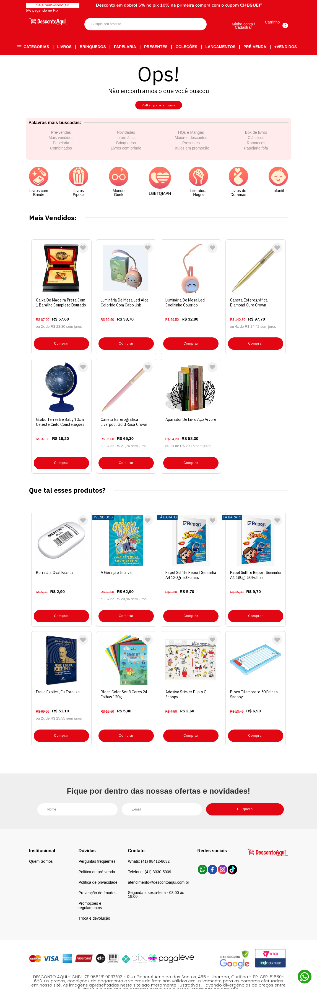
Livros (64, 47)
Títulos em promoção (191, 152)
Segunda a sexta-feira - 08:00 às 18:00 (156, 878)
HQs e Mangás (191, 136)
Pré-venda (254, 47)
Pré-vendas (61, 136)
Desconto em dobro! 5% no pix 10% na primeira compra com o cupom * (179, 5)
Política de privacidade (98, 866)
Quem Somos (41, 845)
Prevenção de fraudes (97, 877)
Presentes (156, 47)
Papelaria (125, 47)
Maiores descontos (191, 142)
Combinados (61, 152)
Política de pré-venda (97, 856)
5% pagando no (43, 10)
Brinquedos (93, 47)
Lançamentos (221, 47)
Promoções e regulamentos (90, 889)
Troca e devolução (94, 902)
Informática (126, 142)
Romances (256, 147)
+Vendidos (285, 47)
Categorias (36, 47)
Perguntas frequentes (97, 845)
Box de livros (256, 136)
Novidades (126, 136)
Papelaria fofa (256, 152)
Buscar (198, 24)
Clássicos (256, 142)
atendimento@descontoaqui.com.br (158, 866)
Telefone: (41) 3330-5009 (149, 856)
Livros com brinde (126, 152)
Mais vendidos (61, 142)
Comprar (61, 342)
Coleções (187, 47)
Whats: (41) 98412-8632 (149, 845)
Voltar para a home (158, 107)
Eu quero (245, 793)
